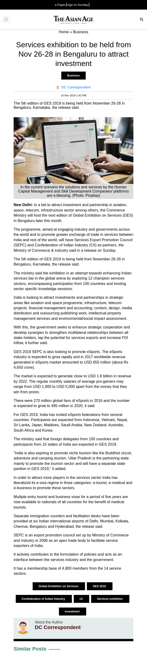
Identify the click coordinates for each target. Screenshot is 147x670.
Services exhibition (110, 599)
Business (73, 75)
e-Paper (60, 5)
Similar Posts (30, 649)
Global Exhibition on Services (59, 586)
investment (73, 611)
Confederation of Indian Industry (44, 599)
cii (82, 599)
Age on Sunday (77, 5)
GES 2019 (100, 586)
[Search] (142, 20)
